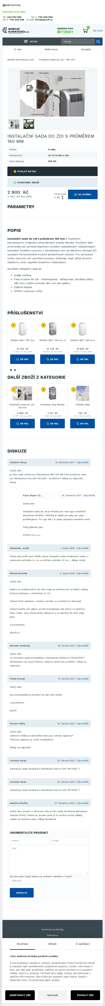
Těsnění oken (82, 404)
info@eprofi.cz (44, 19)
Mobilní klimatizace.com (20, 59)
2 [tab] (15, 370)
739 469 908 (16, 19)
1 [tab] (11, 370)
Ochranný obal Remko (52, 404)
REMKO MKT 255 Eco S (52, 340)
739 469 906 (45, 17)
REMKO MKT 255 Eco (22, 340)
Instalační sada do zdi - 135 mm (22, 406)
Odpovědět (82, 462)
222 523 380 (14, 17)
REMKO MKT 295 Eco (82, 340)
